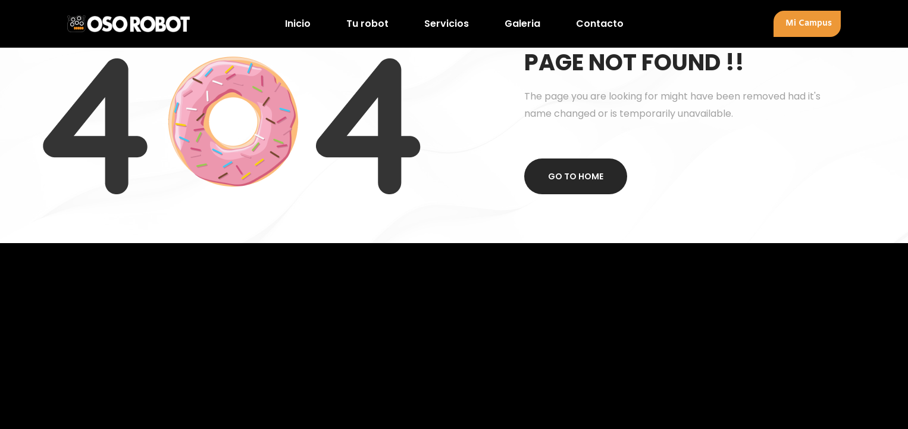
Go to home (575, 176)
